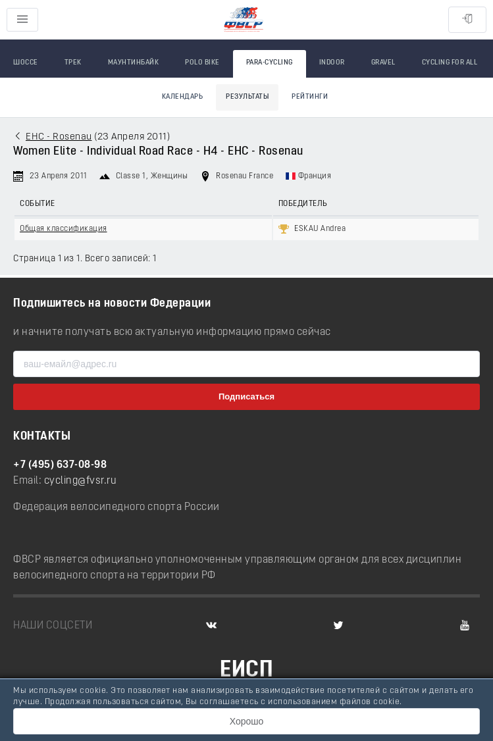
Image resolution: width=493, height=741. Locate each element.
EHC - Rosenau (59, 137)
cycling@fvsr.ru (80, 481)
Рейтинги (310, 97)
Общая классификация (63, 229)
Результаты (247, 97)
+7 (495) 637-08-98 (60, 465)
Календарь (182, 97)
